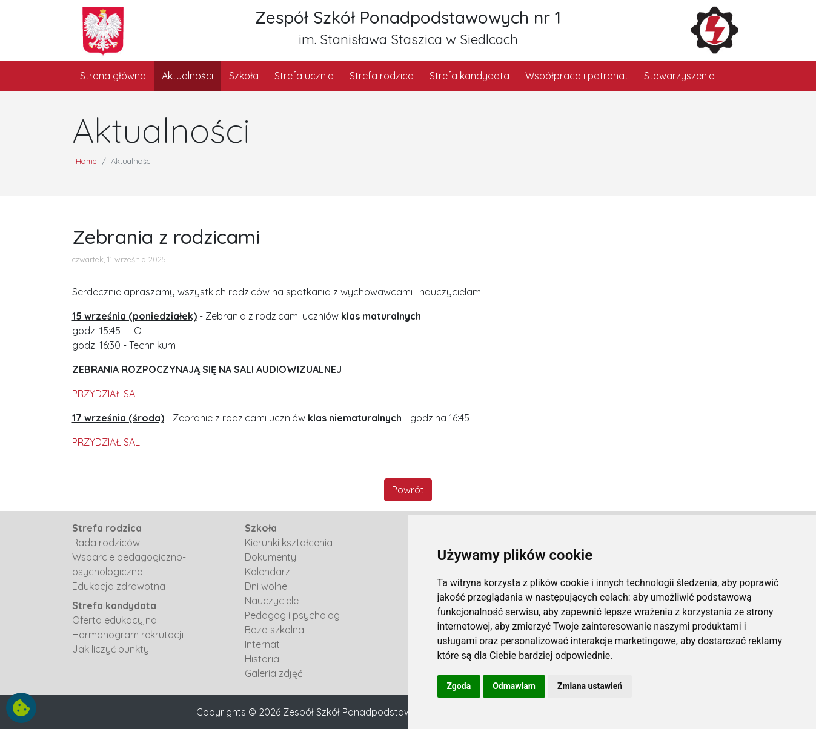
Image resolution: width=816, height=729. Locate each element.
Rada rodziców (106, 542)
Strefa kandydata (469, 76)
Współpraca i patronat (576, 76)
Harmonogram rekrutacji (128, 634)
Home (86, 161)
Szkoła (244, 76)
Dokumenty (270, 557)
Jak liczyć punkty (110, 649)
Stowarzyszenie (679, 76)
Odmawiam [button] (514, 686)
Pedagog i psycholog (292, 615)
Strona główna (113, 76)
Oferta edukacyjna (114, 620)
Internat (262, 644)
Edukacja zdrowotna (118, 586)
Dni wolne (266, 586)
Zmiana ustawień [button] (589, 686)
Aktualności (187, 76)
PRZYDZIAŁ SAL (106, 394)
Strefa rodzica (382, 76)
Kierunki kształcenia (289, 542)
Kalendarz (267, 572)
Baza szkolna (274, 630)
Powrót (408, 490)
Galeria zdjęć (273, 673)
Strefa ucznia (304, 76)
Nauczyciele (272, 601)
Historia (262, 659)
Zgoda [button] (459, 686)
